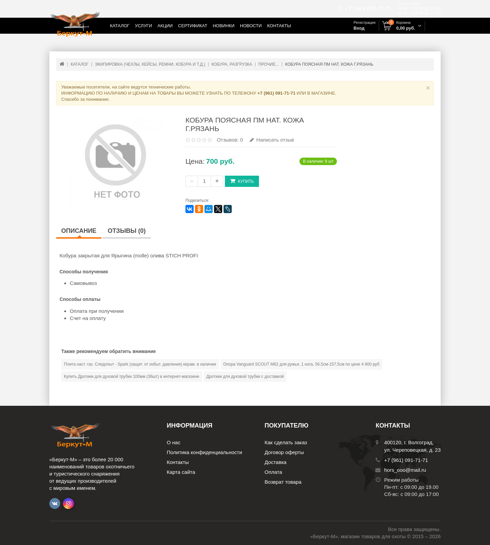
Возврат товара (283, 482)
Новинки (223, 25)
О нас (173, 442)
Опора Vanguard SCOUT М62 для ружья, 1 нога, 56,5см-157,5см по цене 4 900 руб (301, 364)
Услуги (143, 25)
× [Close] (428, 87)
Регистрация (364, 22)
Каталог (119, 25)
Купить (242, 181)
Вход (359, 28)
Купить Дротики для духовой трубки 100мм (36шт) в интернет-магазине (131, 376)
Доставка (276, 462)
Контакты (279, 25)
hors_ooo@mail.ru (405, 470)
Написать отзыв (272, 140)
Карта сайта (181, 472)
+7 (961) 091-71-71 (368, 9)
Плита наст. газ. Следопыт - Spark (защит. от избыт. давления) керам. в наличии (140, 364)
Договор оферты (284, 452)
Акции (165, 25)
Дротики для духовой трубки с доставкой (245, 376)
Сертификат (192, 25)
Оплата (273, 472)
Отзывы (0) (127, 230)
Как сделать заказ (286, 442)
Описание (78, 230)
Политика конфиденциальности (204, 452)
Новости (251, 25)
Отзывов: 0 (230, 140)
